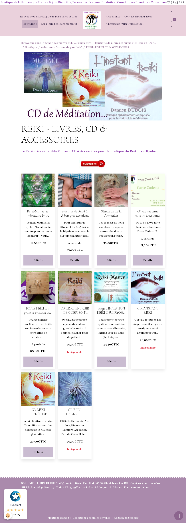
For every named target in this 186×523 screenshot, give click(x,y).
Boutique (29, 24)
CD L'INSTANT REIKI (147, 310)
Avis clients (113, 16)
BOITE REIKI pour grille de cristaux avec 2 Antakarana (38, 310)
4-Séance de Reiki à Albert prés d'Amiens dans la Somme (74, 213)
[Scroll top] (178, 515)
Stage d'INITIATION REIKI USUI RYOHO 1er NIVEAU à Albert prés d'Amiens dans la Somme (111, 310)
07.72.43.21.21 (175, 2)
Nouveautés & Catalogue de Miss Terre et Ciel (48, 16)
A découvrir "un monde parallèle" (61, 47)
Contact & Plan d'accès (138, 16)
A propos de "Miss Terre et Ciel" (125, 24)
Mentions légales (58, 518)
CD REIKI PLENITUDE (38, 412)
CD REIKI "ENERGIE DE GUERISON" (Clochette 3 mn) (74, 310)
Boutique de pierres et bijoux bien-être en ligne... (125, 43)
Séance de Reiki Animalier (111, 213)
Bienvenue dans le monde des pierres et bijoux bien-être (56, 43)
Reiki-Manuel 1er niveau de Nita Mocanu (38, 213)
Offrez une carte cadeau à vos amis (148, 213)
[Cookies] (8, 515)
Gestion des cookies (126, 518)
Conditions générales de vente (91, 518)
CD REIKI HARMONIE (74, 412)
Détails (38, 260)
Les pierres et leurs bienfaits (59, 24)
